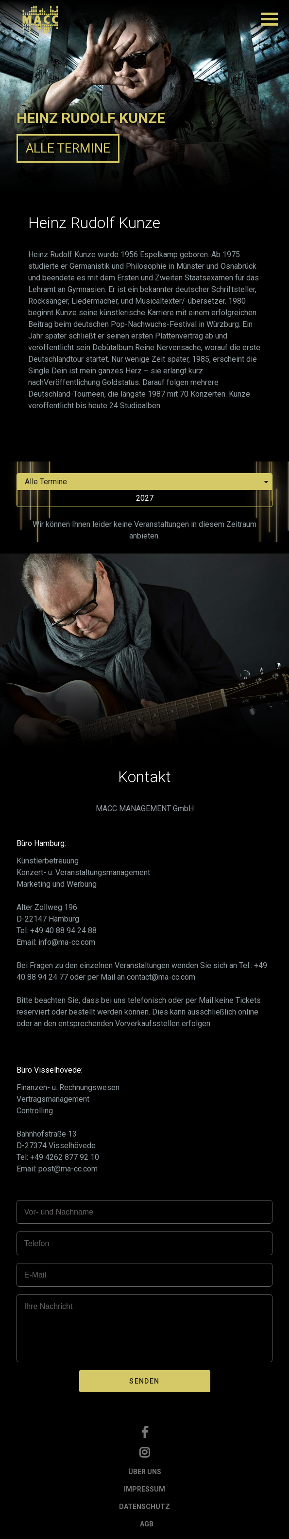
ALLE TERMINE (68, 148)
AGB (146, 1524)
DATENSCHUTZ (144, 1506)
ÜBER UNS (144, 1472)
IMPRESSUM (144, 1489)
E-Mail (35, 1275)
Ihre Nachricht (48, 1306)
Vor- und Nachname (58, 1212)
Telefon (37, 1243)
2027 (144, 498)
